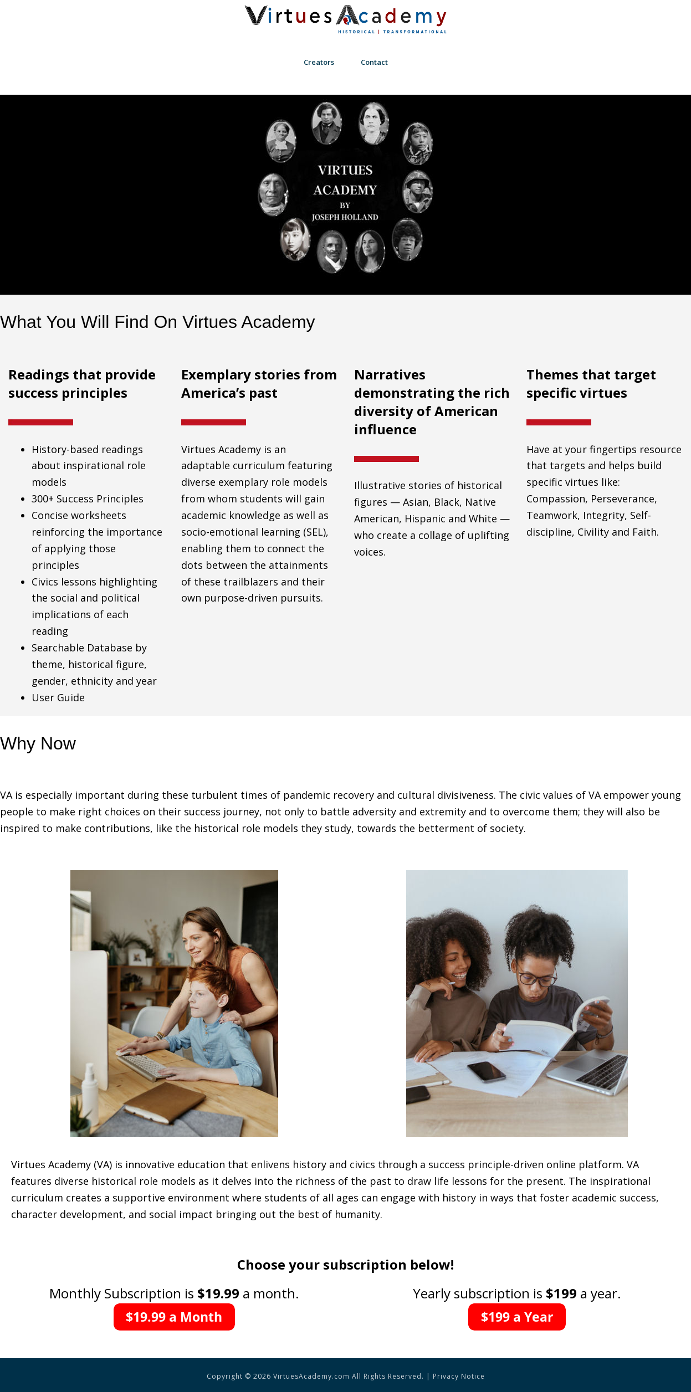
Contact (374, 62)
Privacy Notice (459, 1376)
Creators (319, 62)
